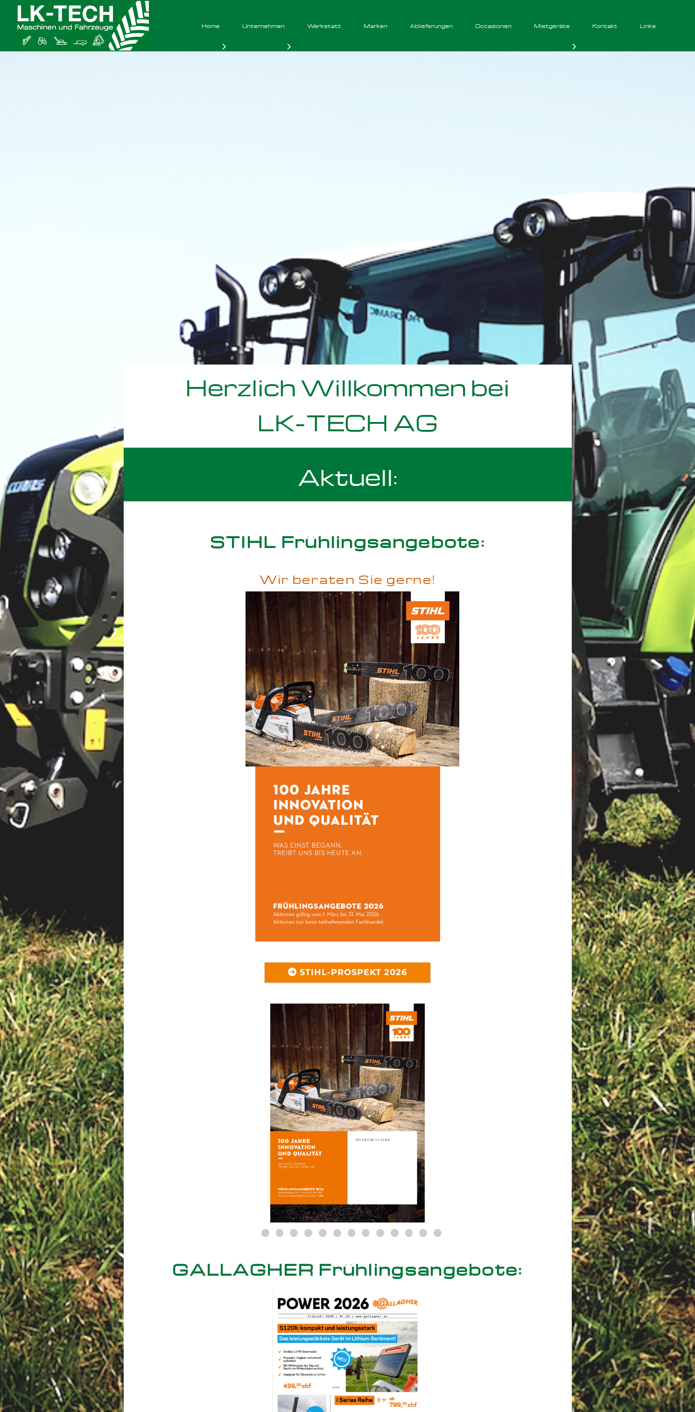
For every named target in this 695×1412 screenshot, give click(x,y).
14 (438, 1058)
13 (423, 1058)
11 (395, 1058)
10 (380, 1058)
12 (409, 1058)
